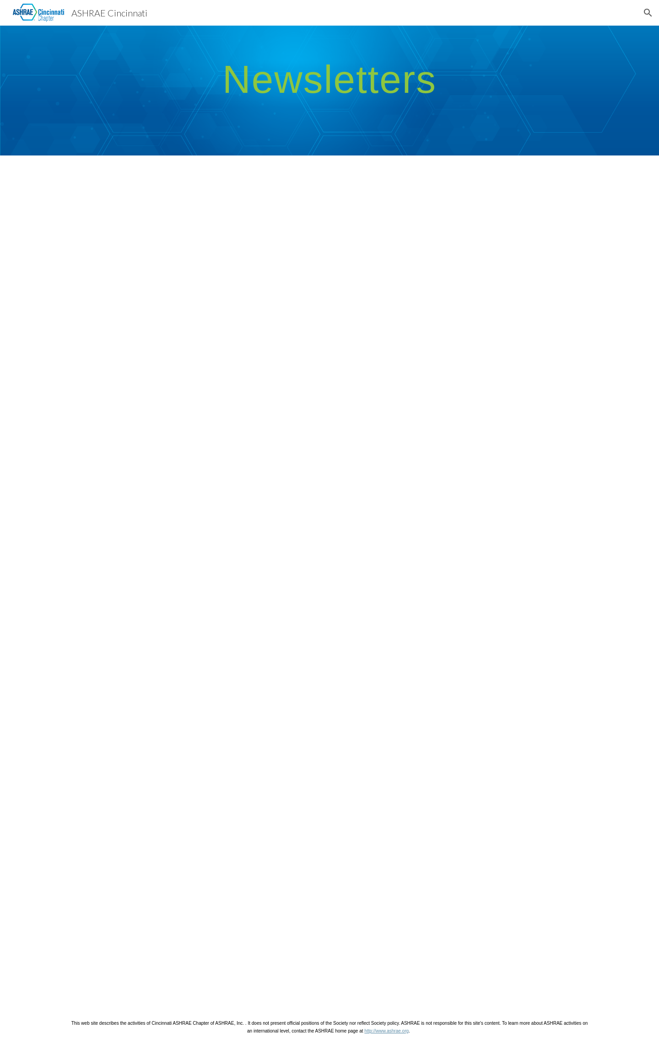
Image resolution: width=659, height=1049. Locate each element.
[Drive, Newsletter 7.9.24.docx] (194, 899)
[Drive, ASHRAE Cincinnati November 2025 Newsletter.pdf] (194, 261)
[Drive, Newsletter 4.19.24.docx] (465, 899)
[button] (648, 13)
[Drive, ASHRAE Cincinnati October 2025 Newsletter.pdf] (465, 261)
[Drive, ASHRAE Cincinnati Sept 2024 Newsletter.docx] (465, 686)
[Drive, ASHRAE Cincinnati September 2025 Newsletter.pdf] (194, 474)
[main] (329, 78)
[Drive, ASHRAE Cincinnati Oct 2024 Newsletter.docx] (194, 686)
